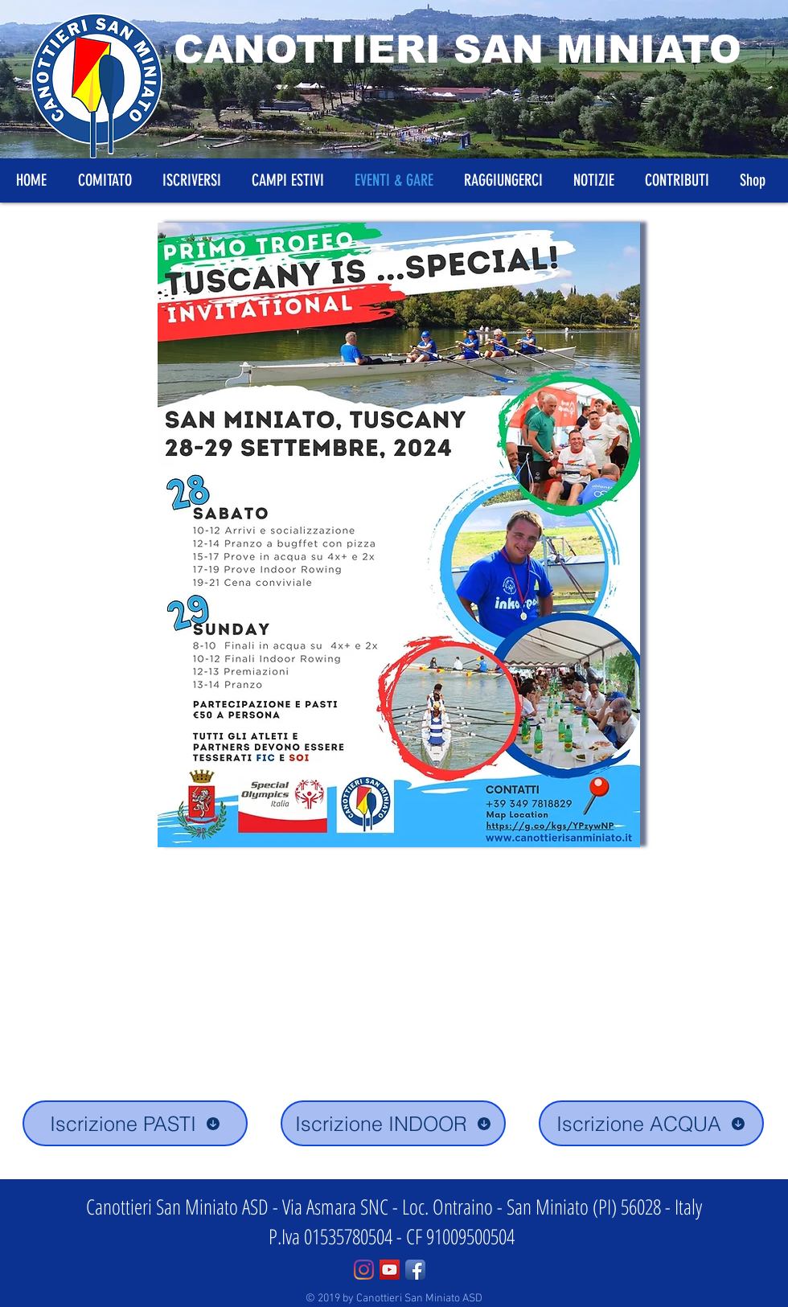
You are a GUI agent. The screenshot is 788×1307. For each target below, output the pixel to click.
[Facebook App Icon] (415, 1270)
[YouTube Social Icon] (390, 1270)
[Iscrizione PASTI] (135, 1123)
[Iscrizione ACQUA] (651, 1123)
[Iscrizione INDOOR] (393, 1123)
